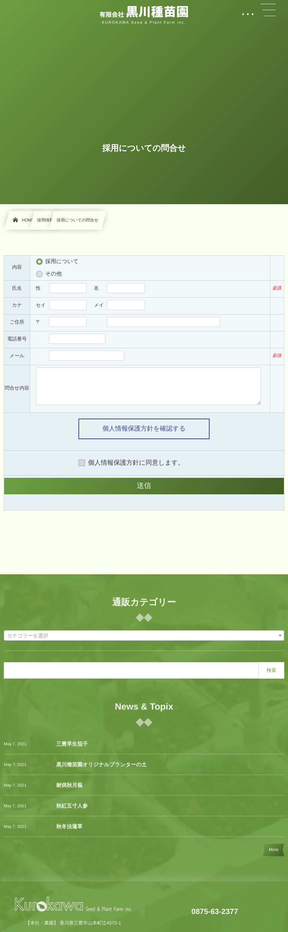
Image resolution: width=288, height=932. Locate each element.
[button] (268, 10)
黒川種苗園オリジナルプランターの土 (101, 768)
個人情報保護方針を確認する (144, 428)
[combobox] (144, 635)
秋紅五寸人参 (72, 809)
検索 (271, 670)
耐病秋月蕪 (69, 789)
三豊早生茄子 (72, 747)
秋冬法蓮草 (69, 830)
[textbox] (144, 636)
